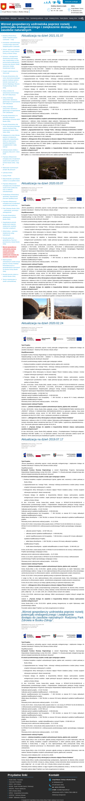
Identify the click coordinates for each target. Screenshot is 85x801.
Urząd (46, 18)
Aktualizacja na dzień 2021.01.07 (42, 35)
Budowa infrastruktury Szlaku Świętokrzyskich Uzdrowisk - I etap (10, 37)
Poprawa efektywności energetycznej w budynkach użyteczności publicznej (11, 203)
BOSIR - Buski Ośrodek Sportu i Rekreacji (21, 786)
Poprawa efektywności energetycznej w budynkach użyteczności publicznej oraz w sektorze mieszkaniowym (11, 187)
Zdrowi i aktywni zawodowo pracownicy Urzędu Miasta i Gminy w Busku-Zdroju (11, 51)
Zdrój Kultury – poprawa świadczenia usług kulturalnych (10, 233)
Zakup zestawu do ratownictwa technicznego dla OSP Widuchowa (11, 92)
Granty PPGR (7, 175)
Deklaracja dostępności (59, 795)
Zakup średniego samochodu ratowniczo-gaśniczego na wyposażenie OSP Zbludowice (11, 109)
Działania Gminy (54, 18)
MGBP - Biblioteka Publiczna (17, 797)
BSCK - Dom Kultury (15, 784)
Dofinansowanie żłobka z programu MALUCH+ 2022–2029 (11, 152)
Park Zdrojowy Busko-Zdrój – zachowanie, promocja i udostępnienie (11, 210)
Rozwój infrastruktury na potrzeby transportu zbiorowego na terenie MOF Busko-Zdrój (11, 118)
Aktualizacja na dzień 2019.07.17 (42, 439)
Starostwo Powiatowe (15, 782)
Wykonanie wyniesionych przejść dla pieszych (10, 168)
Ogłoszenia (21, 18)
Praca (27, 18)
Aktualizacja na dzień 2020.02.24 (42, 323)
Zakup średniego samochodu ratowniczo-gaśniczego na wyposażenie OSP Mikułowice (11, 100)
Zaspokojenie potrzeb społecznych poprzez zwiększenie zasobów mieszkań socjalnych (9, 225)
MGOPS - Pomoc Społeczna (17, 788)
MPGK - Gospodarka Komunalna (18, 793)
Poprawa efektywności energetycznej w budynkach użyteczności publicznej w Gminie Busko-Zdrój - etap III (11, 160)
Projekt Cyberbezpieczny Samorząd (10, 72)
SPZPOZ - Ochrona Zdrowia (17, 795)
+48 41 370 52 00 (60, 787)
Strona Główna (5, 18)
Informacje (14, 18)
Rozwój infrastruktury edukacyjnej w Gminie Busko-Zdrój (9, 217)
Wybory (80, 18)
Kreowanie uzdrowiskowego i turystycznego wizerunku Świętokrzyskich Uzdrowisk (11, 44)
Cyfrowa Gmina (7, 172)
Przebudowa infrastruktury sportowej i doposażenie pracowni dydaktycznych (11, 196)
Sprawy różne (73, 18)
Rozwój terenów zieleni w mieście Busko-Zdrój (10, 275)
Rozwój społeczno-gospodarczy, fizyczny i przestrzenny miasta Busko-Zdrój (11, 241)
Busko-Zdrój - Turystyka (16, 779)
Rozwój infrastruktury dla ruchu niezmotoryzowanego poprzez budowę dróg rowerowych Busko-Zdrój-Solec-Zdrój (11, 128)
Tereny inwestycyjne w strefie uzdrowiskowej (9, 280)
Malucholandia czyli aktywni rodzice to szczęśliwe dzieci (11, 179)
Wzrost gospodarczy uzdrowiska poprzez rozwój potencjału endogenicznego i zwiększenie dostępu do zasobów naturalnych (11, 251)
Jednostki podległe (71, 2)
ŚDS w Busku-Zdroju (15, 791)
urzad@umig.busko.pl (63, 789)
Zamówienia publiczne (36, 18)
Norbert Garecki (60, 800)
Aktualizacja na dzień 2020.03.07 (42, 183)
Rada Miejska (64, 18)
